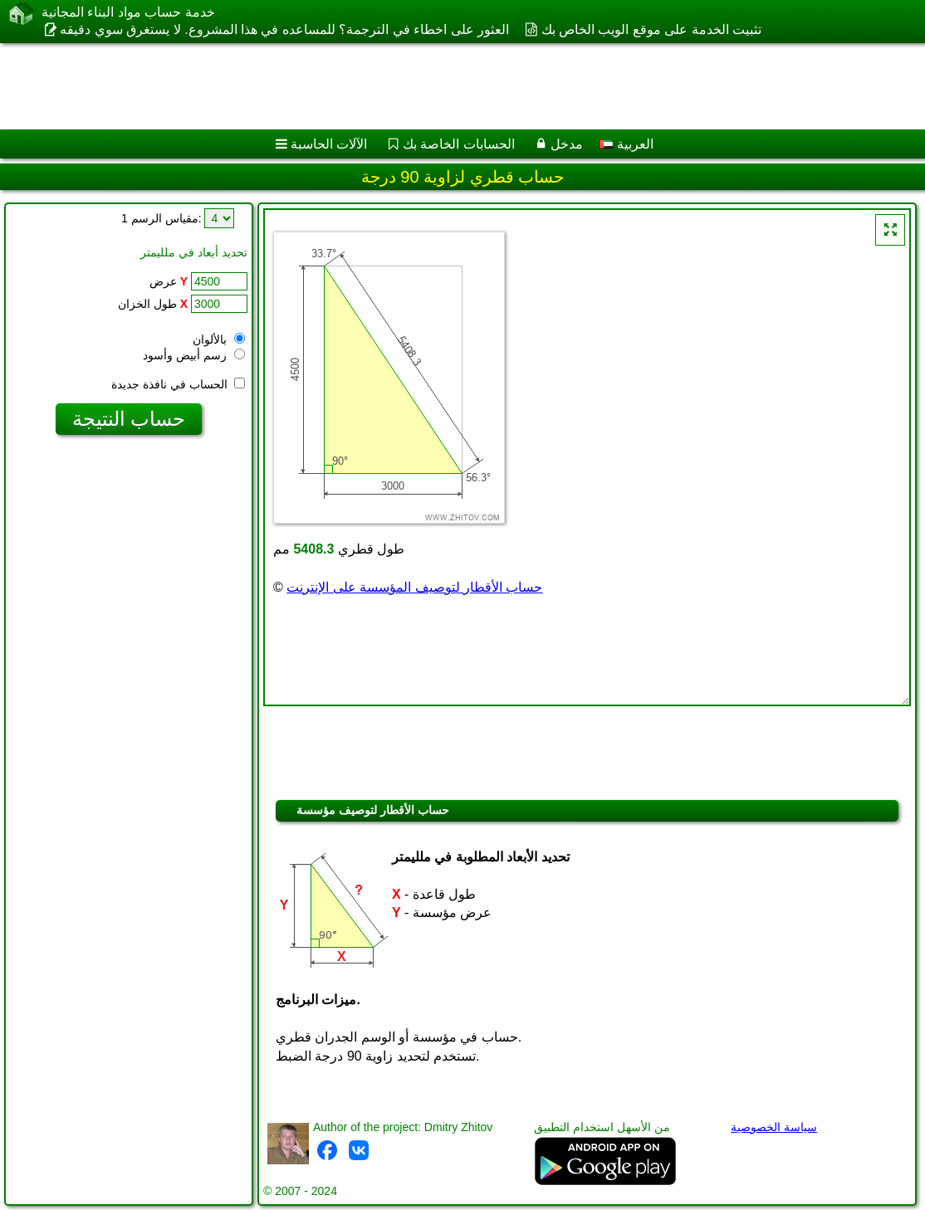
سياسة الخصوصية (774, 1127)
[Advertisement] (445, 86)
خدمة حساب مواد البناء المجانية (128, 12)
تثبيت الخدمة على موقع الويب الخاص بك (651, 29)
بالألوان (219, 339)
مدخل (567, 144)
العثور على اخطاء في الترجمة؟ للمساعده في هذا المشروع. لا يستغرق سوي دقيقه (284, 29)
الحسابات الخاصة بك (459, 144)
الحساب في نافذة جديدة (178, 384)
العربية (626, 144)
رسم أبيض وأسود (194, 355)
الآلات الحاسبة (329, 144)
